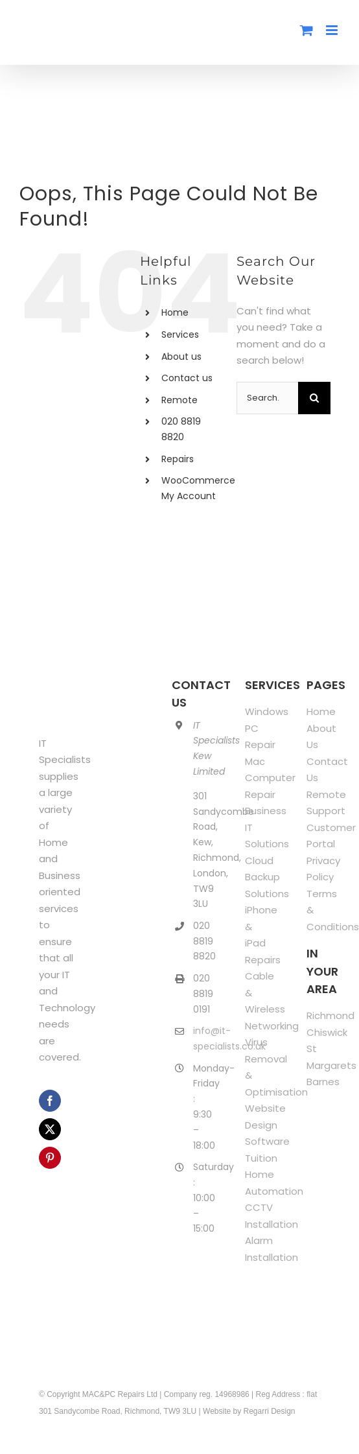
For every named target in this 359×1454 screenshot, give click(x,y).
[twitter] (50, 1129)
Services (180, 334)
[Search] (314, 398)
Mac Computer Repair (270, 778)
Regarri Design (269, 1411)
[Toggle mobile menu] (333, 30)
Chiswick (327, 1032)
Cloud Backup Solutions (267, 877)
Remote (179, 399)
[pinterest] (50, 1158)
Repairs (177, 458)
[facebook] (50, 1101)
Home (175, 312)
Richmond (330, 1015)
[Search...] (267, 398)
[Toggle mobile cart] (306, 30)
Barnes (323, 1081)
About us (181, 356)
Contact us (187, 377)
